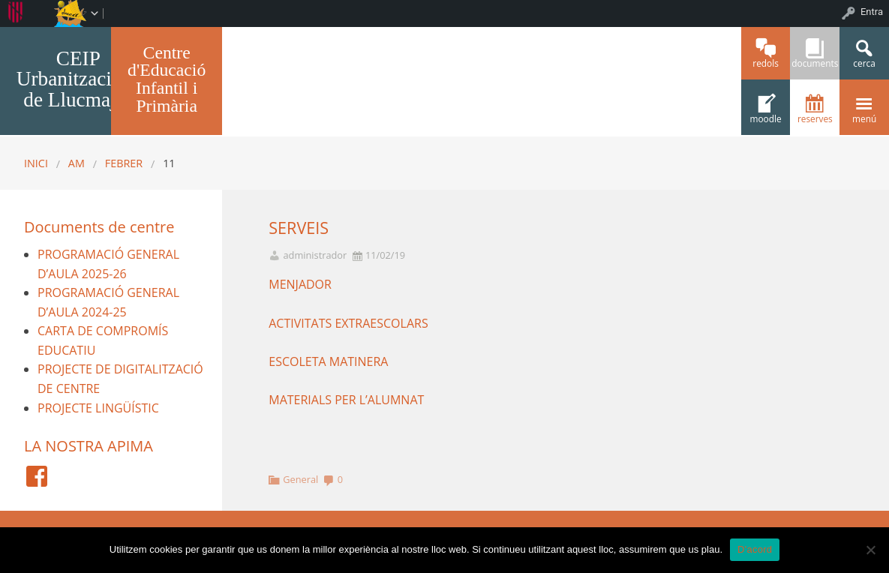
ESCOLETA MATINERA (330, 361)
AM (76, 163)
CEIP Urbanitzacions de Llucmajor (78, 79)
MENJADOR (300, 284)
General (300, 479)
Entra (871, 11)
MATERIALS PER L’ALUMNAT (346, 400)
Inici (36, 163)
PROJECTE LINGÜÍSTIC (98, 408)
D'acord (754, 549)
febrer (124, 163)
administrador (315, 255)
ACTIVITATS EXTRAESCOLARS (348, 323)
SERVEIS (299, 227)
